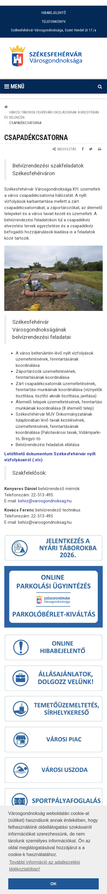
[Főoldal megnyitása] (48, 58)
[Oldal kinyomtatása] (99, 149)
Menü (14, 86)
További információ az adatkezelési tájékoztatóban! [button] (44, 865)
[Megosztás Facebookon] (83, 149)
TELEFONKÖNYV (54, 21)
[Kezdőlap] (6, 107)
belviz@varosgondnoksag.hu (45, 500)
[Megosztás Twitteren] (90, 149)
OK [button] (54, 883)
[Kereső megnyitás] (100, 86)
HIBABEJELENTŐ (53, 13)
